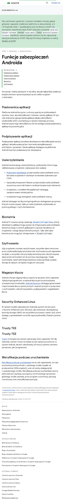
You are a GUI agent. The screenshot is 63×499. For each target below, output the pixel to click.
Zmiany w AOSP (9, 41)
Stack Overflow (7, 494)
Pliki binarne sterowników (11, 429)
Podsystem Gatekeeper (17, 173)
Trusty (4, 339)
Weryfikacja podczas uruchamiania (16, 362)
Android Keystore (33, 283)
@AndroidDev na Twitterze (12, 447)
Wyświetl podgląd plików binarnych (15, 422)
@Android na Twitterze (10, 443)
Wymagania (6, 414)
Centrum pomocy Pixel (10, 479)
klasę (43, 222)
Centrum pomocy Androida (12, 475)
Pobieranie (6, 418)
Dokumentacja (10, 10)
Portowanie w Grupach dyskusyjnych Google (18, 465)
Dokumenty (13, 51)
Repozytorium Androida (11, 410)
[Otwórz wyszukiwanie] (47, 2)
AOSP (4, 51)
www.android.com (9, 487)
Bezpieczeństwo (26, 51)
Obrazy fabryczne (9, 425)
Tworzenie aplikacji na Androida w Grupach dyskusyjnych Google (26, 462)
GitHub (4, 433)
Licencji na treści (9, 390)
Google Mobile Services (10, 490)
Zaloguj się (55, 3)
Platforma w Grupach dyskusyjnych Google (18, 458)
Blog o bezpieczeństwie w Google (14, 454)
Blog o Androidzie (8, 450)
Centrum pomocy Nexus (11, 483)
